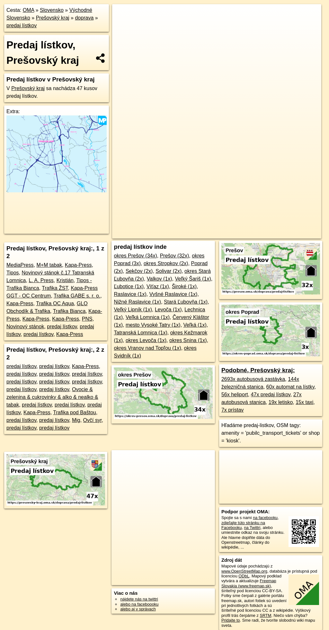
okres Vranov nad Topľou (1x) (147, 348)
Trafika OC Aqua (55, 303)
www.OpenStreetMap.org (244, 571)
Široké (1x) (184, 286)
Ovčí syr (92, 420)
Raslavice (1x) (130, 294)
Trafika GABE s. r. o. (77, 295)
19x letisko (281, 402)
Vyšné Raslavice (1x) (173, 294)
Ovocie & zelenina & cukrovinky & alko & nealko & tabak (52, 397)
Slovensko (52, 10)
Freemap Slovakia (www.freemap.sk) (248, 583)
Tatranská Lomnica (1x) (140, 332)
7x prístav (232, 410)
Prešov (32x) (174, 255)
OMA (28, 10)
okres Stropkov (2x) (166, 263)
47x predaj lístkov (270, 394)
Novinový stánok (25, 326)
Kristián (65, 280)
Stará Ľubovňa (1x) (186, 302)
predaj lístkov (21, 25)
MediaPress (19, 265)
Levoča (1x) (168, 309)
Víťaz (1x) (158, 286)
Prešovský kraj (52, 18)
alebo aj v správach (138, 609)
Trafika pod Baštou (74, 412)
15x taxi (304, 402)
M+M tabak (49, 265)
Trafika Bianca (69, 311)
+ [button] (123, 15)
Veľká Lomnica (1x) (148, 317)
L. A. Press (41, 280)
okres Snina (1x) (188, 340)
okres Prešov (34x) (135, 255)
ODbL (243, 576)
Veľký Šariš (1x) (193, 278)
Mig (76, 420)
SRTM (265, 615)
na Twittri (252, 527)
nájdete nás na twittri (139, 599)
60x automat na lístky (290, 387)
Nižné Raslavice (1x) (137, 302)
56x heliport (234, 394)
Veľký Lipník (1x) (133, 309)
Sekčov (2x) (139, 271)
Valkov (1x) (159, 278)
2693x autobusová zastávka (253, 379)
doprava (84, 18)
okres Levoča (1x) (146, 340)
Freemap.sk (212, 234)
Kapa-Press (78, 265)
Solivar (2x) (169, 271)
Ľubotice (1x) (129, 286)
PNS (87, 319)
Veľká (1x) (195, 325)
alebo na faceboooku (139, 604)
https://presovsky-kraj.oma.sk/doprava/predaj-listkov (276, 234)
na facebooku (265, 517)
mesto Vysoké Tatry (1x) (153, 325)
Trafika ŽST (55, 288)
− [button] (123, 25)
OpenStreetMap (179, 234)
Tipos (12, 272)
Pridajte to (230, 620)
